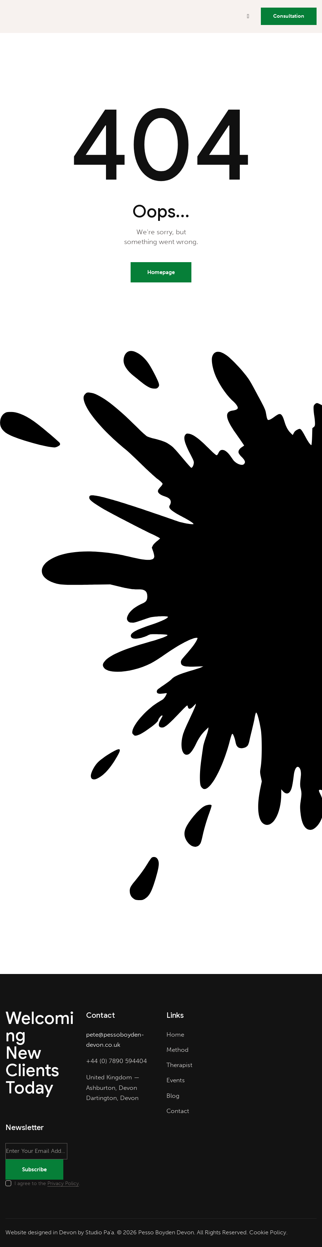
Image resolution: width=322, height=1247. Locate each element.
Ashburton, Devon (111, 1087)
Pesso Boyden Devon (166, 1232)
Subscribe (34, 1169)
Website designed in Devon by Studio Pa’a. (60, 1232)
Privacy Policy (63, 1184)
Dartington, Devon (112, 1097)
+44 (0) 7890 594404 (116, 1061)
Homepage (161, 272)
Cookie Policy (267, 1232)
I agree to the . (47, 1183)
